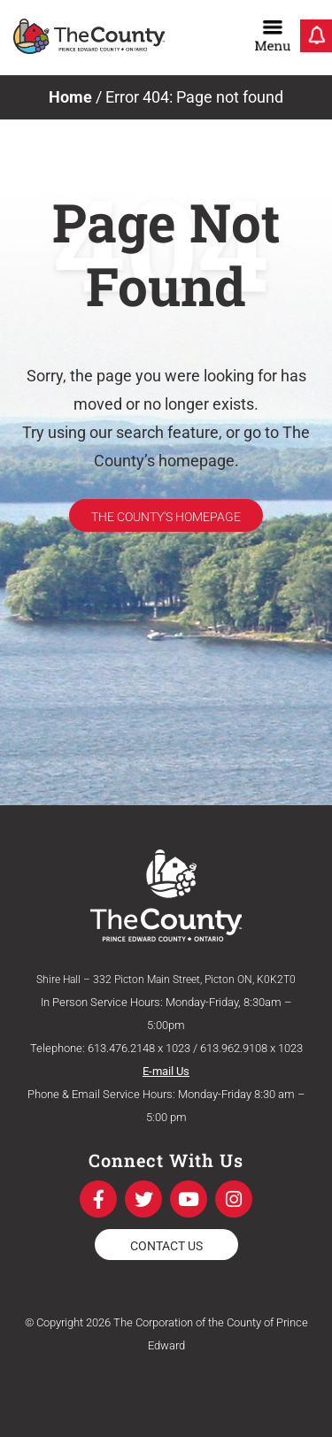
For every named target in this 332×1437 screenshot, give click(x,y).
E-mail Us (166, 1071)
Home (70, 97)
